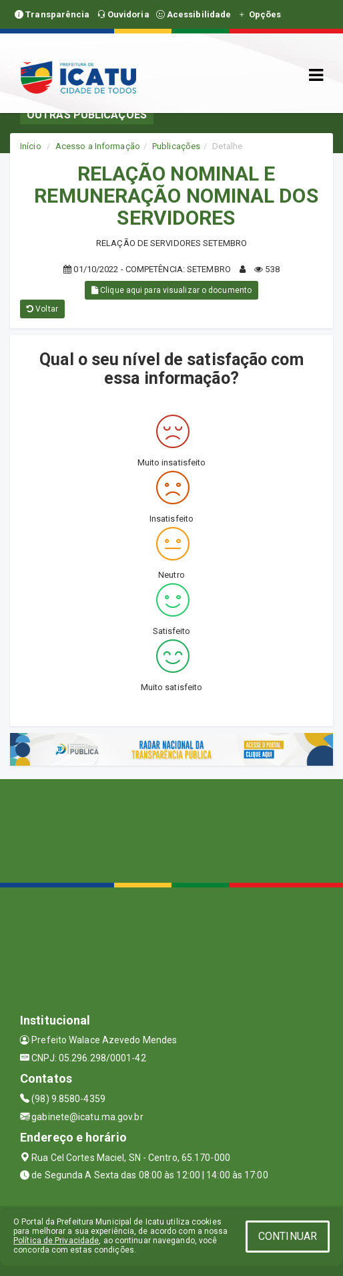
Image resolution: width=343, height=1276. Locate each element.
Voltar (42, 309)
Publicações (176, 146)
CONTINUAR (287, 1236)
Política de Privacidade (56, 1240)
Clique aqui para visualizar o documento (171, 290)
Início (30, 146)
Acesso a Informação (97, 146)
